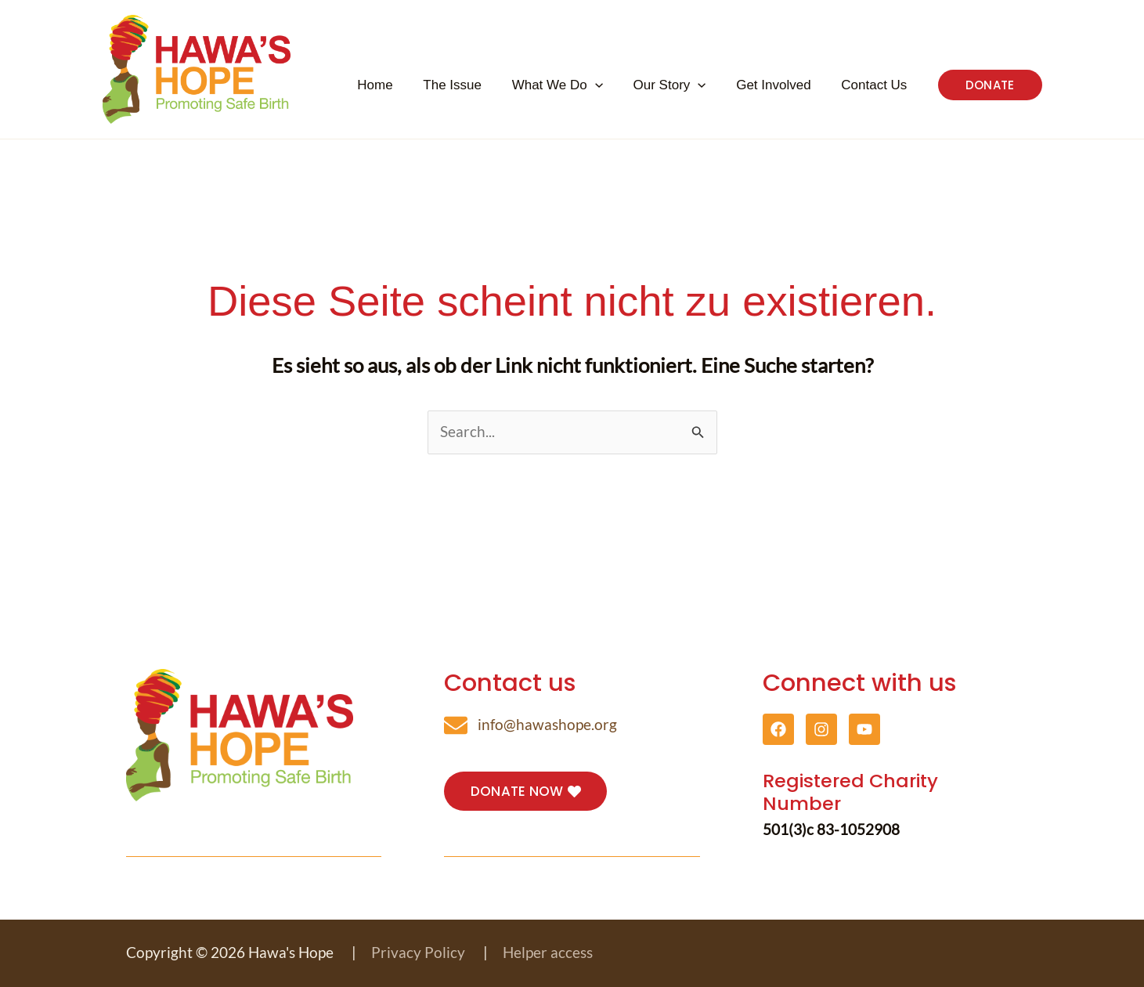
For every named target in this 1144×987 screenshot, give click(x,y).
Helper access (548, 952)
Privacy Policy (418, 952)
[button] (635, 85)
